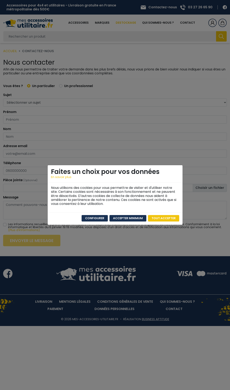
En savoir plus (61, 177)
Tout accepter (164, 218)
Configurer (94, 218)
